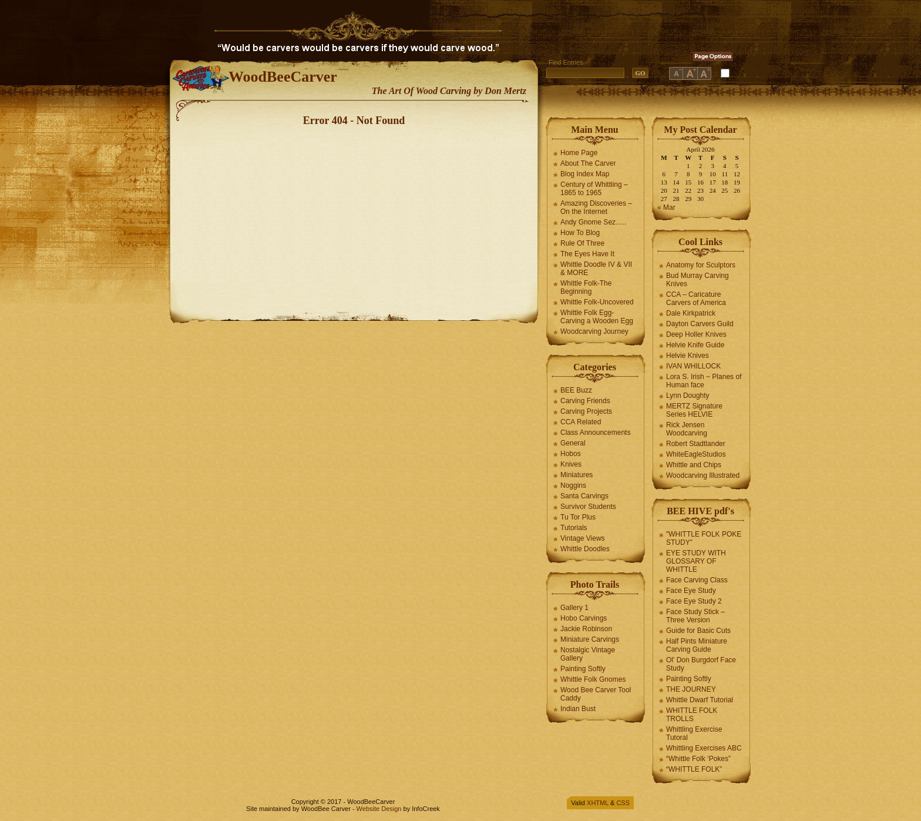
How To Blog (580, 233)
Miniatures (576, 475)
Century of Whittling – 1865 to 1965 (594, 188)
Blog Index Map (584, 174)
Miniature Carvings (589, 639)
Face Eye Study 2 (694, 601)
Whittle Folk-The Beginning (585, 287)
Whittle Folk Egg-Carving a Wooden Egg (596, 317)
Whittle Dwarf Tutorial (699, 700)
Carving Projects (586, 411)
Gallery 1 (574, 608)
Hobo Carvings (583, 618)
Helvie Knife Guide (695, 345)
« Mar (666, 207)
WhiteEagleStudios (695, 454)
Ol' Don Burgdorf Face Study (701, 664)
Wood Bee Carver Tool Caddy (595, 694)
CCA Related (580, 422)
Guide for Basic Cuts (698, 630)
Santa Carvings (584, 496)
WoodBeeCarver (282, 76)
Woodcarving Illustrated (703, 475)
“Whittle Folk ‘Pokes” (698, 759)
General (573, 443)
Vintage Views (582, 538)
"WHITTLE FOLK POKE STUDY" (703, 538)
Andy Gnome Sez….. (593, 222)
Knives (570, 464)
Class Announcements (595, 432)
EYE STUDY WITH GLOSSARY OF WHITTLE (696, 561)
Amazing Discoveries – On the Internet (596, 207)
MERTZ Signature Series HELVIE (694, 410)
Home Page (578, 153)
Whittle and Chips (693, 465)
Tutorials (573, 528)
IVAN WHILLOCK (693, 366)
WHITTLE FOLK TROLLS (691, 714)
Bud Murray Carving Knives (697, 280)
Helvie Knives (687, 355)
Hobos (570, 454)
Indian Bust (578, 709)
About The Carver (588, 163)
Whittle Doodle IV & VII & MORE (596, 268)
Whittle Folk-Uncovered (597, 302)
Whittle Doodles (585, 549)
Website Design (379, 808)
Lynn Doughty (688, 395)
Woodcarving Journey (594, 331)
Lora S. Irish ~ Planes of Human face (703, 381)
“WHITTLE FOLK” (694, 769)
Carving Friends (585, 401)
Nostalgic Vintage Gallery (587, 654)
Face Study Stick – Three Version (695, 616)
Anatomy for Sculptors (700, 265)
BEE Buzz (576, 390)
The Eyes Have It (587, 254)
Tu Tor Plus (578, 517)
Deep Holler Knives (696, 334)
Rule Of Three (582, 243)
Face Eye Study (691, 591)
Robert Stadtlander (695, 444)
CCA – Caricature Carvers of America (696, 298)
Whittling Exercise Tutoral (694, 733)
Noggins (573, 485)
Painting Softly (583, 669)
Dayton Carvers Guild (700, 324)
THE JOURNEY (691, 689)
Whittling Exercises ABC (704, 748)
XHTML (598, 802)
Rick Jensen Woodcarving (686, 429)
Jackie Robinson (586, 629)
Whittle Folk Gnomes (593, 679)
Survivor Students (588, 506)
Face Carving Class (697, 580)
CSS (623, 802)
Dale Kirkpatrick (690, 313)
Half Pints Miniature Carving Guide (696, 645)
